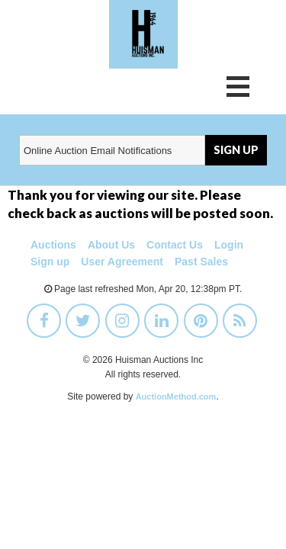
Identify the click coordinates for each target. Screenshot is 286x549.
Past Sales (201, 261)
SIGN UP (236, 149)
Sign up (50, 261)
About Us (111, 245)
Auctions (53, 245)
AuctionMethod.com (176, 396)
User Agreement (122, 261)
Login (228, 245)
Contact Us (174, 245)
